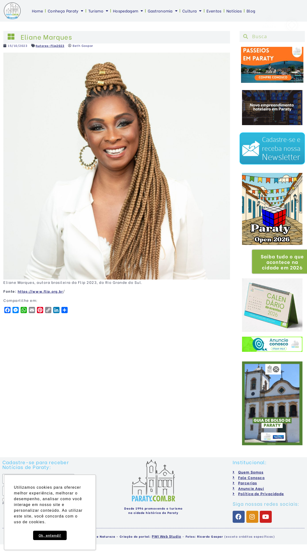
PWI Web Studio (166, 536)
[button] (247, 209)
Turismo (98, 11)
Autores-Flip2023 (50, 45)
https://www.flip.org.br (40, 291)
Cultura (191, 11)
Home (37, 10)
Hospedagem (128, 11)
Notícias (234, 10)
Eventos (214, 10)
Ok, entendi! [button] (50, 535)
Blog (251, 10)
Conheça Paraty (65, 11)
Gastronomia (162, 11)
